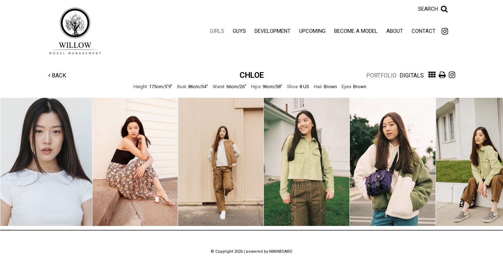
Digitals (411, 75)
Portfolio (381, 75)
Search (428, 9)
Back (57, 75)
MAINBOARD (280, 251)
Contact (424, 31)
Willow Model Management (75, 31)
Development (273, 31)
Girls (217, 31)
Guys (239, 31)
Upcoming (312, 31)
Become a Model (356, 31)
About (394, 31)
